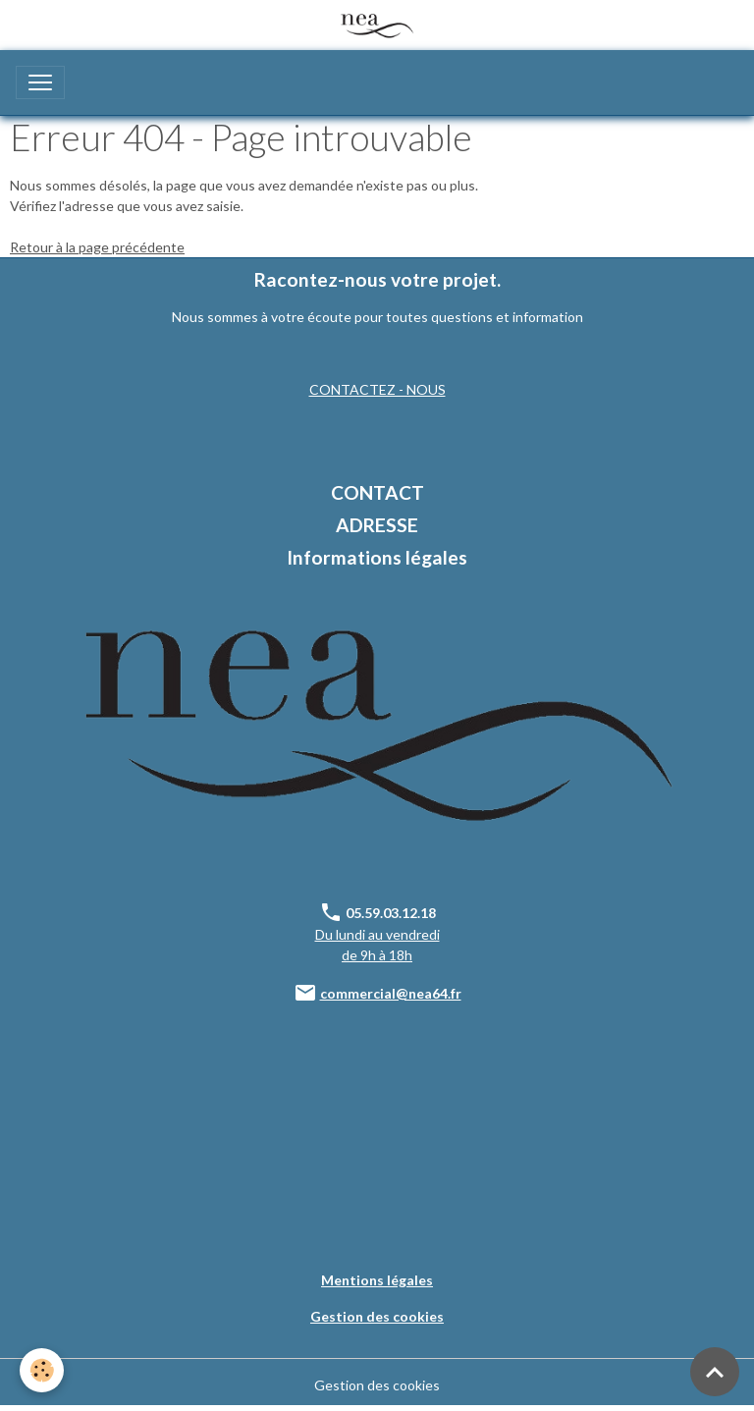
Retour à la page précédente (97, 247)
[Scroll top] (714, 1371)
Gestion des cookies (377, 1385)
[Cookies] (42, 1370)
